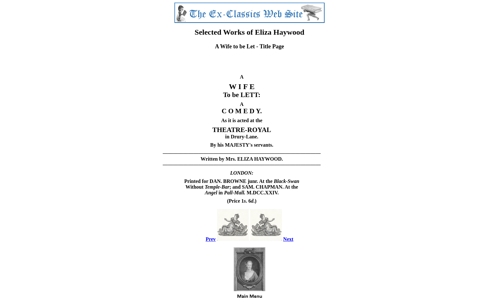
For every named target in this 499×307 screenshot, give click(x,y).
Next (288, 239)
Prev (211, 239)
